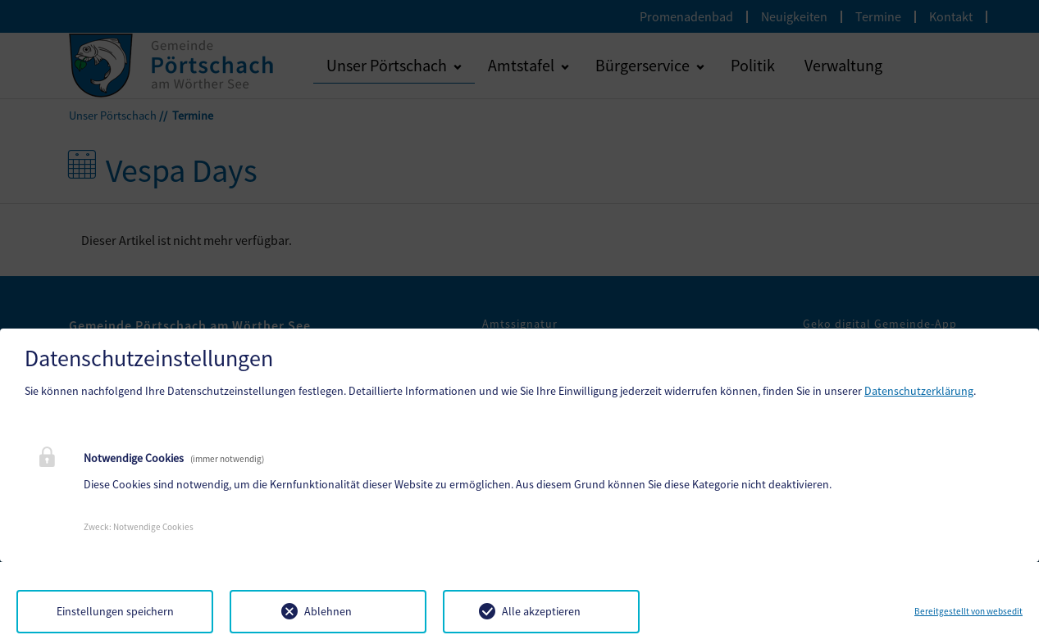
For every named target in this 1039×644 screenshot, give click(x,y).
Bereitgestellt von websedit (968, 611)
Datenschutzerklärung (918, 390)
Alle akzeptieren (541, 611)
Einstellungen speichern (115, 611)
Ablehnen (328, 611)
